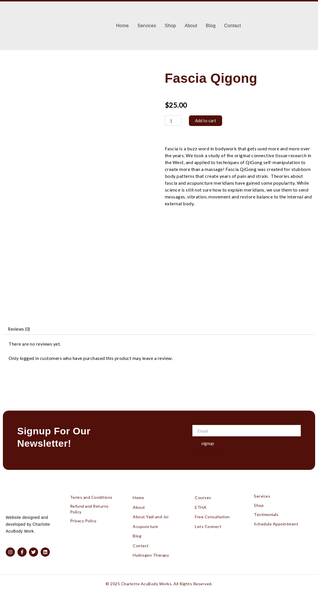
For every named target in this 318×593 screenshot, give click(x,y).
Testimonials (266, 506)
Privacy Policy (83, 516)
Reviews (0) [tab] (20, 330)
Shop (170, 25)
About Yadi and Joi (150, 513)
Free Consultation (212, 513)
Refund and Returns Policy (89, 504)
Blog (211, 25)
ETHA (200, 503)
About (191, 25)
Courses (203, 492)
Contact (232, 25)
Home (122, 25)
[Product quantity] (173, 120)
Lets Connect (208, 523)
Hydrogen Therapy (151, 554)
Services (146, 25)
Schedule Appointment (276, 514)
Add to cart (206, 120)
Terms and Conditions (91, 492)
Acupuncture (145, 523)
